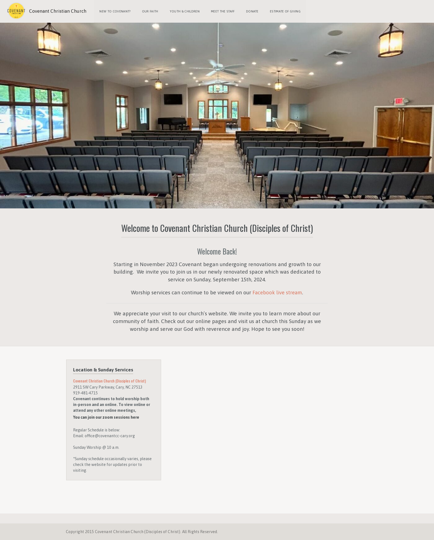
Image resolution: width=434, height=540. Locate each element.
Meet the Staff (222, 11)
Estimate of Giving (283, 11)
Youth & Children (184, 11)
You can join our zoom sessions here (106, 417)
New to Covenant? (114, 11)
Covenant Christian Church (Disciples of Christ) (110, 380)
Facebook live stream (277, 292)
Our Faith (149, 11)
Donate (251, 11)
